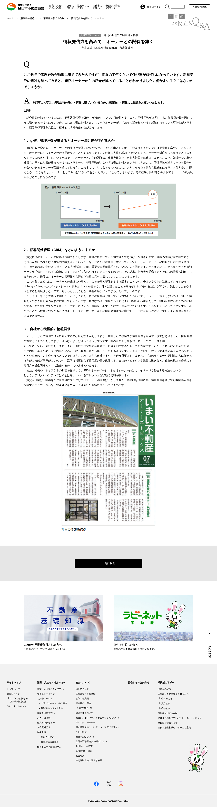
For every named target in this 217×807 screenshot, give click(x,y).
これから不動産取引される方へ (173, 693)
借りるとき (166, 698)
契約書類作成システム (52, 708)
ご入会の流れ (43, 718)
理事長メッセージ (46, 693)
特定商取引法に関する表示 (89, 760)
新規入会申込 (47, 737)
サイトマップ (14, 682)
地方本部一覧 (85, 708)
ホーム (10, 18)
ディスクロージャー (85, 722)
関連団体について (84, 713)
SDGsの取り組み (84, 751)
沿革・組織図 (82, 698)
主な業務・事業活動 (85, 693)
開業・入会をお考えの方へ (56, 6)
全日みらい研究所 (84, 746)
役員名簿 (80, 755)
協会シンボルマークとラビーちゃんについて (98, 717)
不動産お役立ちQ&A (54, 18)
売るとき (165, 708)
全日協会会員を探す (168, 722)
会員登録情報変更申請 (112, 6)
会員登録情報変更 (49, 741)
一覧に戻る (108, 563)
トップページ (13, 689)
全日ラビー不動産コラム (49, 746)
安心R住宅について (85, 736)
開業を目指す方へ (46, 713)
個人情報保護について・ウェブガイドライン (98, 727)
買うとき (165, 703)
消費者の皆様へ (97, 6)
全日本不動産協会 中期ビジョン (91, 741)
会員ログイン (13, 693)
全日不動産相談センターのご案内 (174, 727)
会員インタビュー (46, 722)
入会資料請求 (199, 6)
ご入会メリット (45, 698)
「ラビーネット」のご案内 (54, 703)
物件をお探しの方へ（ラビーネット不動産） (180, 718)
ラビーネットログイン (18, 706)
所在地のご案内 (83, 703)
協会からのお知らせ (83, 6)
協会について (70, 6)
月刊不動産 (81, 732)
